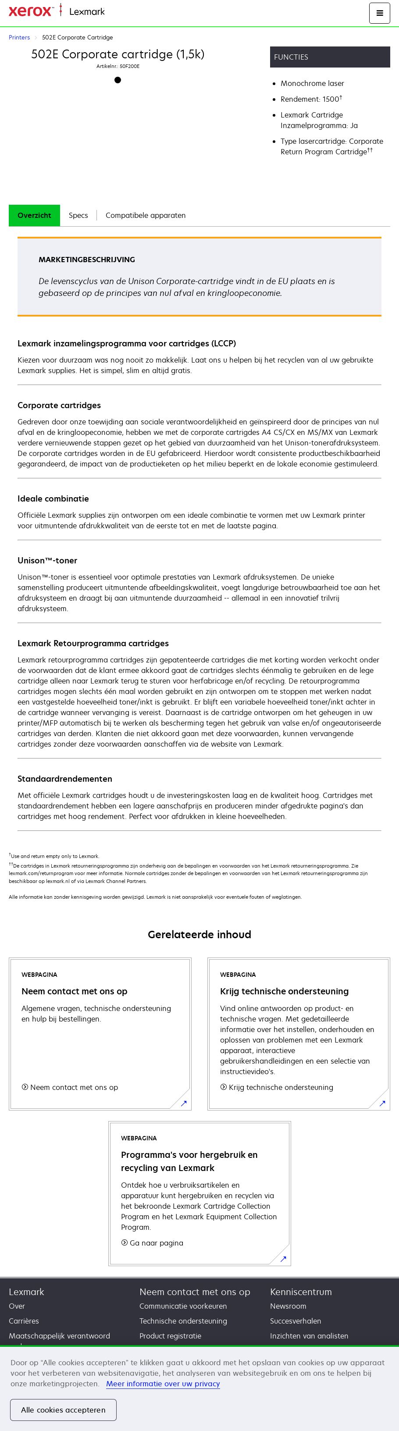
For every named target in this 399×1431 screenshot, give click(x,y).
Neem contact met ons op (194, 1292)
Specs (78, 215)
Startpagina (121, 12)
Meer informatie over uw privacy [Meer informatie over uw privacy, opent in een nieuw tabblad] (163, 1383)
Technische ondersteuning (183, 1321)
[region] (199, 1388)
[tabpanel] (199, 533)
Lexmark (26, 1292)
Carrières (24, 1321)
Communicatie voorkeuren (183, 1306)
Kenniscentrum (301, 1292)
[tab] (34, 215)
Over (17, 1306)
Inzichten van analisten (309, 1336)
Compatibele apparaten (146, 215)
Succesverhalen (295, 1321)
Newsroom (288, 1306)
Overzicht (34, 215)
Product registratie (170, 1336)
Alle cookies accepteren (63, 1410)
